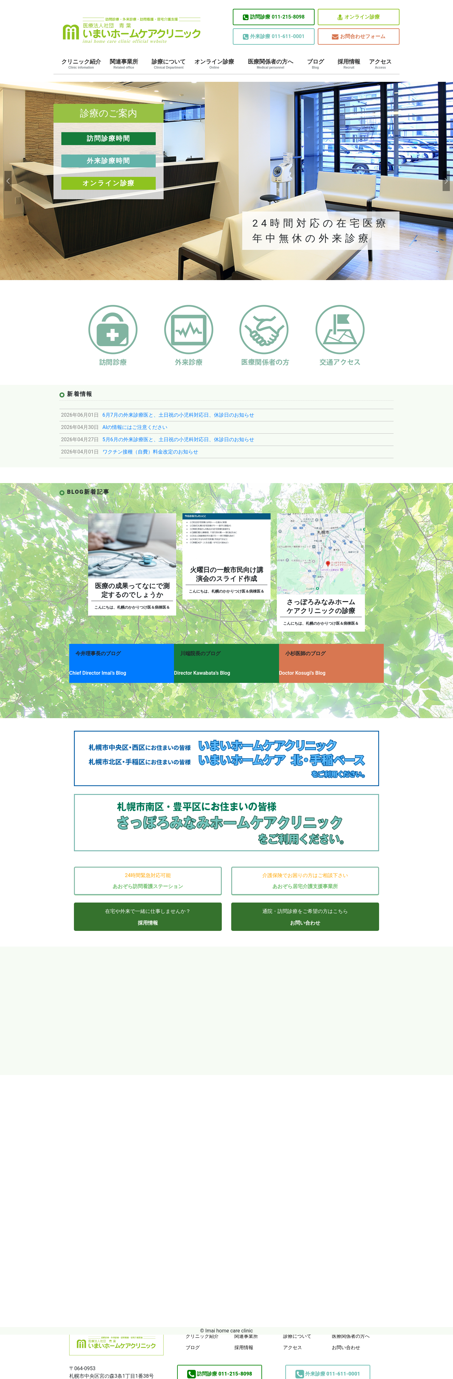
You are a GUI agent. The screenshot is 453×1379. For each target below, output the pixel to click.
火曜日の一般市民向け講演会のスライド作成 (226, 574)
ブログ (315, 64)
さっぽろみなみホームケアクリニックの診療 (321, 606)
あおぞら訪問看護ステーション (148, 878)
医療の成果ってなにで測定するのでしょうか (132, 590)
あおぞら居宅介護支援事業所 (305, 878)
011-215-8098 (274, 17)
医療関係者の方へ (270, 64)
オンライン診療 (359, 17)
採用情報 (349, 64)
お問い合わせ (305, 915)
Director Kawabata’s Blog (207, 670)
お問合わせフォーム (358, 36)
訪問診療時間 (108, 138)
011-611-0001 (274, 36)
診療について (169, 64)
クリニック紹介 (81, 64)
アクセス (380, 64)
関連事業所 (124, 64)
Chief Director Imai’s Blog (97, 670)
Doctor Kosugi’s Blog (312, 670)
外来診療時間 (108, 161)
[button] (7, 181)
